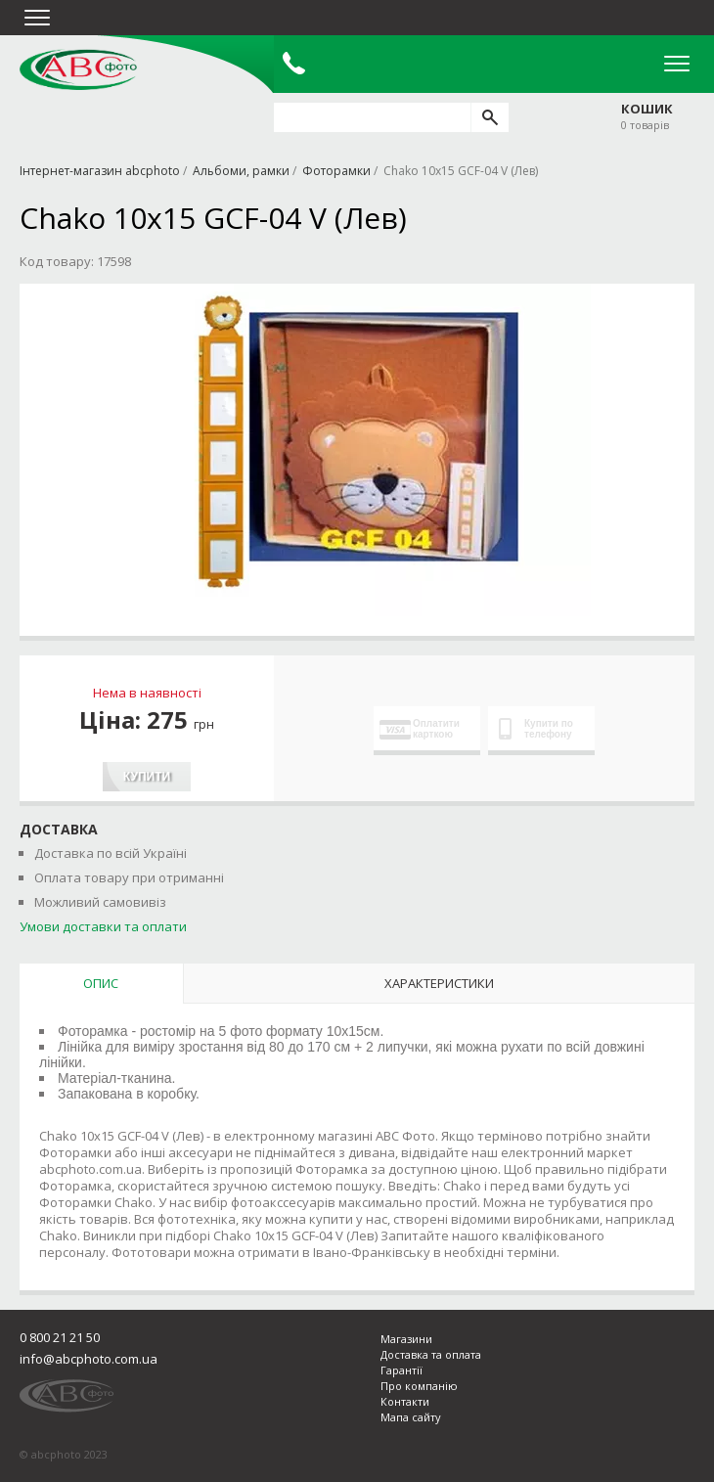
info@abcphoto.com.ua (88, 1359)
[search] (489, 117)
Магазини (406, 1338)
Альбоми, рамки (241, 170)
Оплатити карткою (419, 729)
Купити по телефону (536, 729)
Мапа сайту (410, 1417)
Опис (100, 983)
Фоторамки (336, 170)
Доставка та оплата (430, 1354)
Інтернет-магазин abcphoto (100, 170)
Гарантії (401, 1370)
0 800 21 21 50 (60, 1337)
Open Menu (676, 63)
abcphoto (78, 69)
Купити (146, 777)
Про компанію (419, 1385)
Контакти (404, 1401)
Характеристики (439, 983)
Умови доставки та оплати (103, 926)
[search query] (372, 117)
